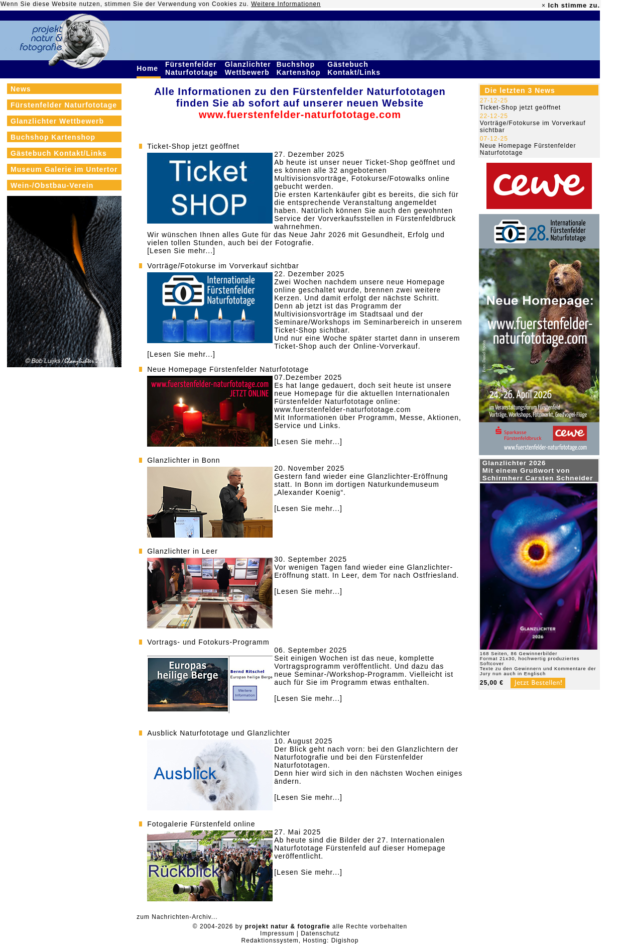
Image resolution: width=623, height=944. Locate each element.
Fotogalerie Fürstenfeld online (201, 824)
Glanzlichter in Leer (182, 551)
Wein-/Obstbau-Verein (52, 185)
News (21, 89)
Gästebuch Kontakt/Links (355, 68)
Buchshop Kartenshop (300, 68)
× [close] (544, 5)
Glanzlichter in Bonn (183, 460)
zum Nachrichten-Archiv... (177, 916)
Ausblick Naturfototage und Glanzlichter (218, 733)
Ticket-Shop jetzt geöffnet (193, 146)
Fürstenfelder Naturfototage (192, 68)
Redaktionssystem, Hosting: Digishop (300, 940)
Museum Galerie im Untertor (64, 169)
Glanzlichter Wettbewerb (248, 68)
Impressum (277, 933)
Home (149, 68)
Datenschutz (320, 933)
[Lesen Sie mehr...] (181, 251)
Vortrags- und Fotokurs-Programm (208, 642)
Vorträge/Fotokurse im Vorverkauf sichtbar (223, 266)
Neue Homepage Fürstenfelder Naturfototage (228, 369)
